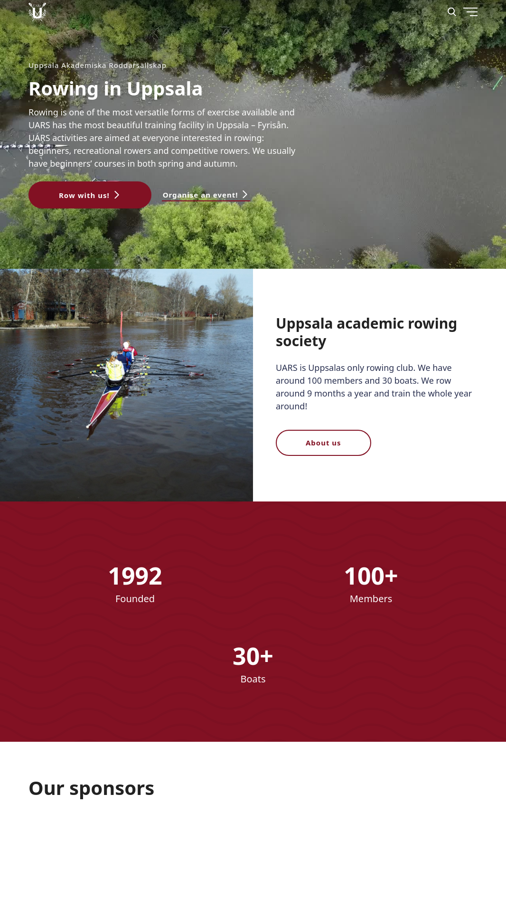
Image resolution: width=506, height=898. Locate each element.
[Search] (451, 12)
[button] (89, 194)
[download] (139, 837)
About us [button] (323, 442)
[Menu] (447, 47)
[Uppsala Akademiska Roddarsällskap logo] (37, 12)
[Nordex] (63, 837)
